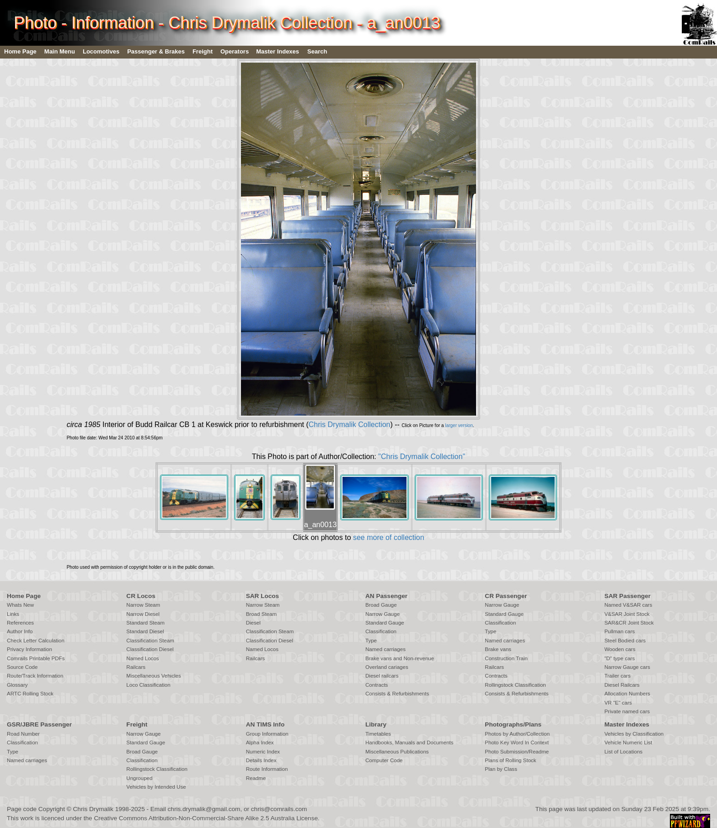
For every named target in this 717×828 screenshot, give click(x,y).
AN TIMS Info (265, 724)
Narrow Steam (143, 605)
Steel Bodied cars (625, 640)
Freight (203, 51)
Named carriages (385, 649)
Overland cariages (386, 667)
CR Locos (140, 596)
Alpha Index (260, 742)
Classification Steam (150, 640)
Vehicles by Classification (634, 734)
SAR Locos (262, 596)
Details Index (261, 760)
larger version (459, 425)
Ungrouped (139, 778)
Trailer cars (618, 675)
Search (317, 51)
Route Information (267, 769)
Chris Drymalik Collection (350, 424)
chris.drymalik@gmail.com (204, 809)
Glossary (17, 685)
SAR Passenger (628, 596)
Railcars (135, 667)
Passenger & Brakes (156, 51)
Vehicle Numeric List (629, 742)
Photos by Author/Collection (517, 734)
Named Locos (142, 658)
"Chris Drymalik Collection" (421, 456)
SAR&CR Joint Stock (629, 622)
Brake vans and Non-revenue (399, 658)
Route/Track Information (35, 675)
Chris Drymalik (93, 809)
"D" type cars (620, 658)
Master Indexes (277, 51)
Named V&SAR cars (629, 605)
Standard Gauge (384, 622)
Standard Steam (145, 622)
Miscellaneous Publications (397, 751)
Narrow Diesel (143, 614)
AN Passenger (386, 596)
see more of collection (388, 537)
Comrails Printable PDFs (35, 658)
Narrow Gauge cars (627, 667)
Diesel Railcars (622, 685)
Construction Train (506, 658)
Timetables (378, 734)
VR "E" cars (618, 702)
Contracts (376, 685)
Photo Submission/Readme (517, 751)
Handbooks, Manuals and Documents (409, 742)
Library (375, 724)
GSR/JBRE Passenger (39, 724)
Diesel (253, 622)
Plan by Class (501, 769)
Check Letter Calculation (35, 640)
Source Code (22, 667)
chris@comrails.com (279, 809)
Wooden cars (620, 649)
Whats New (20, 605)
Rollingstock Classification (515, 685)
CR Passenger (506, 596)
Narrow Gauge (382, 614)
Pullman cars (620, 631)
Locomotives (101, 51)
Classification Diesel (149, 649)
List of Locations (623, 751)
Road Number (23, 734)
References (20, 622)
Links (13, 614)
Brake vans (498, 649)
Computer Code (384, 760)
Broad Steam (261, 614)
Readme (256, 778)
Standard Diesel (145, 631)
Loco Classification (148, 685)
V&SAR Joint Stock (627, 614)
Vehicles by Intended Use (156, 787)
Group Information (267, 734)
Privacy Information (29, 649)
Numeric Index (263, 751)
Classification (380, 631)
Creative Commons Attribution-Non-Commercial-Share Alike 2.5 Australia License (206, 818)
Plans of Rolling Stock (510, 760)
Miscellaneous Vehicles (153, 675)
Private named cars (627, 711)
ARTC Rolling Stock (30, 693)
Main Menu (59, 51)
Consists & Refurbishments (397, 693)
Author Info (20, 631)
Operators (234, 51)
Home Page (20, 51)
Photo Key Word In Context (517, 742)
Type (371, 640)
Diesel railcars (382, 675)
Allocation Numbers (627, 693)
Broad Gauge (381, 605)
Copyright (51, 809)
